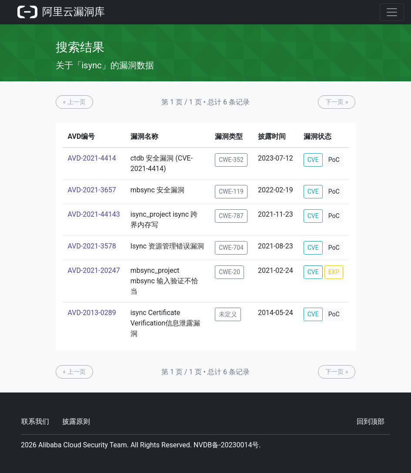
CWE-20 (229, 271)
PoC (334, 159)
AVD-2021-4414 (92, 158)
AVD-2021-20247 (94, 270)
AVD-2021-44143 (94, 214)
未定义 (228, 314)
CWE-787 (231, 215)
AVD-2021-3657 (92, 190)
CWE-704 (231, 247)
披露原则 (76, 421)
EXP (334, 271)
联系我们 (35, 421)
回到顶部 (370, 421)
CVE (313, 159)
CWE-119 (231, 191)
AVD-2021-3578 (92, 246)
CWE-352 (231, 159)
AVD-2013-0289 (92, 313)
